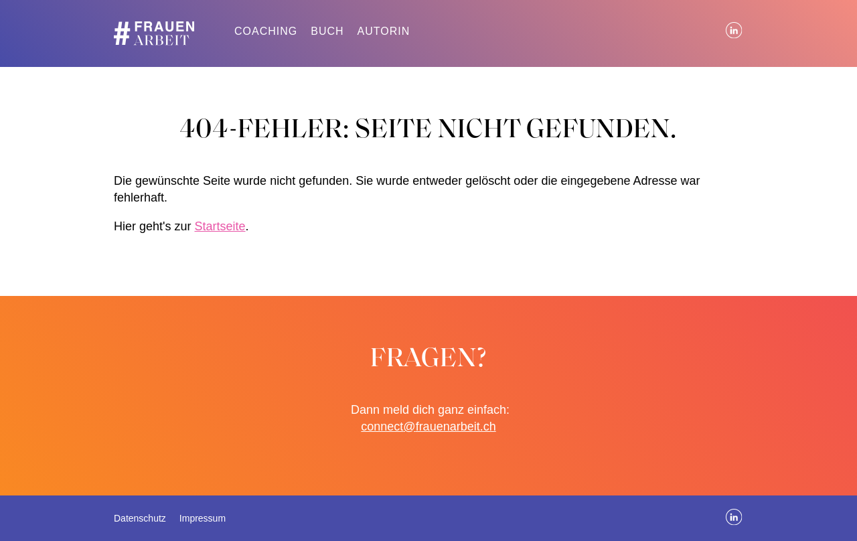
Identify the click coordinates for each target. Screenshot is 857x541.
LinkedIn (734, 31)
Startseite (219, 226)
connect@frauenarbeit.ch (428, 426)
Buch (327, 31)
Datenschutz (140, 518)
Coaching (265, 31)
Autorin (384, 31)
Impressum (202, 518)
